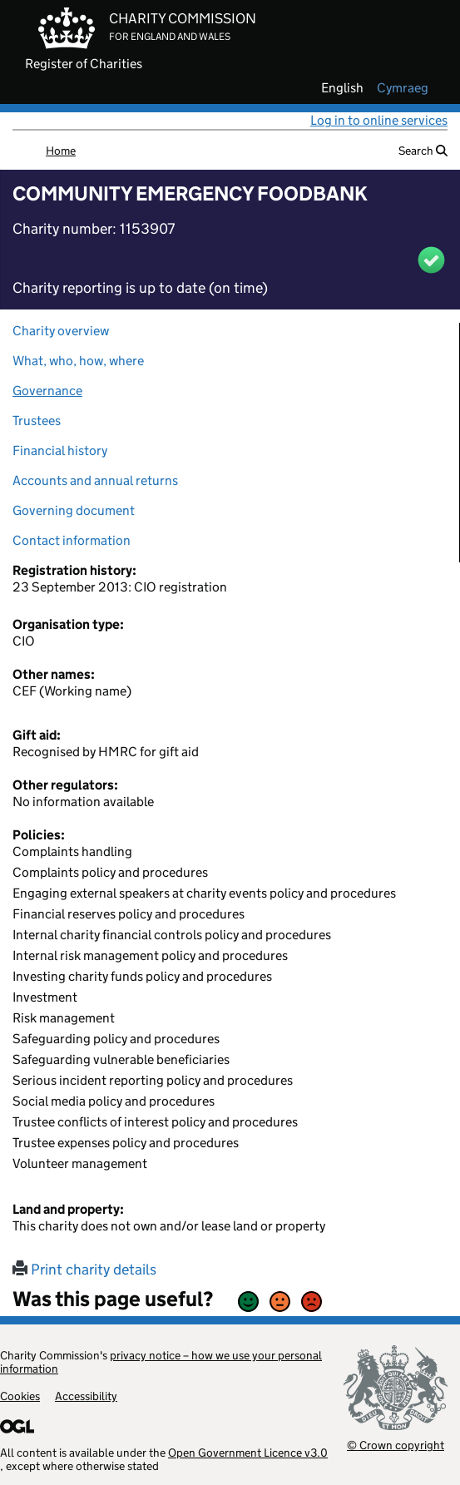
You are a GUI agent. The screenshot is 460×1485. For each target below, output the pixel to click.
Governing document (73, 510)
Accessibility (86, 1395)
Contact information (71, 540)
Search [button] (423, 150)
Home (61, 150)
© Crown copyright (395, 1445)
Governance (47, 390)
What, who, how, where (78, 361)
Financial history (59, 450)
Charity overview (60, 331)
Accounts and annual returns (95, 480)
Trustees (36, 420)
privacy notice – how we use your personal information (161, 1362)
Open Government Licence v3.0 (248, 1452)
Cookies (20, 1395)
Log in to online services (379, 120)
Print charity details (84, 1269)
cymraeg (402, 88)
